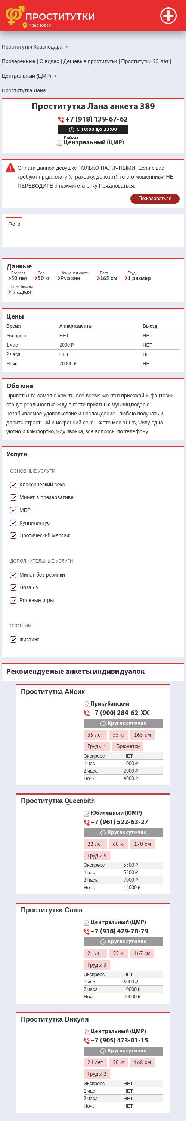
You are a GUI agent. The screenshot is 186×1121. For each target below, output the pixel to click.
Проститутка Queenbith (58, 800)
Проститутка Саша (52, 910)
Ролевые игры (36, 600)
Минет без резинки (42, 574)
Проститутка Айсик (53, 691)
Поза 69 (29, 587)
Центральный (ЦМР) (93, 142)
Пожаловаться (155, 199)
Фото (14, 224)
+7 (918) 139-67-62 (96, 119)
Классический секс (42, 484)
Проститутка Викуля (55, 1019)
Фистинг (29, 639)
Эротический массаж (44, 535)
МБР (25, 510)
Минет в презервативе (46, 497)
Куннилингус (34, 522)
